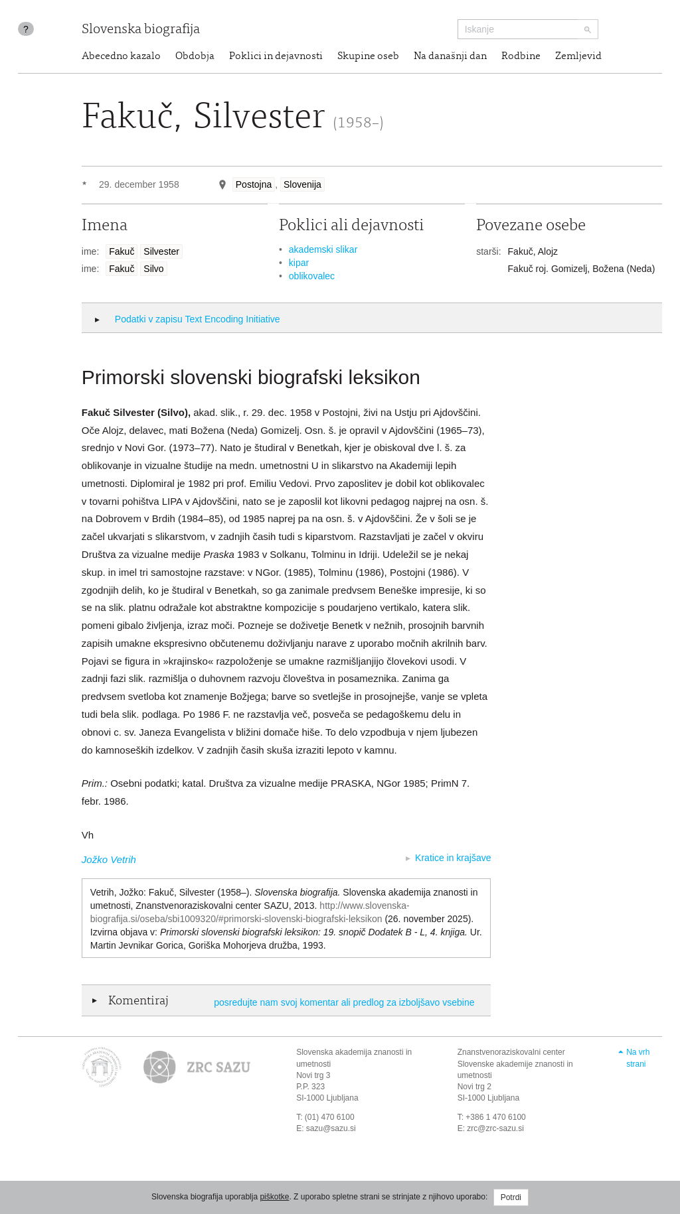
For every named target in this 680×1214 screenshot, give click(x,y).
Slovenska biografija (141, 30)
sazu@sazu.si (331, 1128)
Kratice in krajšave (453, 857)
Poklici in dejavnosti (276, 56)
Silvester (161, 251)
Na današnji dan (450, 56)
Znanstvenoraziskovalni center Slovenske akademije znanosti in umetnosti (515, 1063)
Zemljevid (578, 56)
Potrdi (511, 1197)
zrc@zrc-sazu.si (495, 1128)
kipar (299, 262)
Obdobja (194, 56)
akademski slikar (323, 249)
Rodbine (521, 56)
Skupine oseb (368, 56)
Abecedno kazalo (121, 56)
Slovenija (302, 184)
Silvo (153, 268)
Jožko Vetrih (109, 859)
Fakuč (121, 251)
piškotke (274, 1196)
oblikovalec (312, 276)
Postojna (254, 184)
